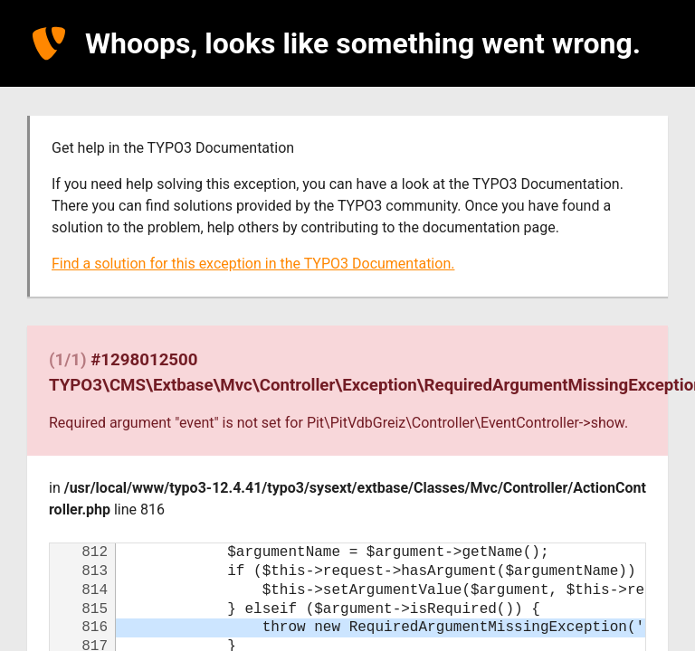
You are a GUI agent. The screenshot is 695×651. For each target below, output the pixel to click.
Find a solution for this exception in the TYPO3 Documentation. (253, 263)
